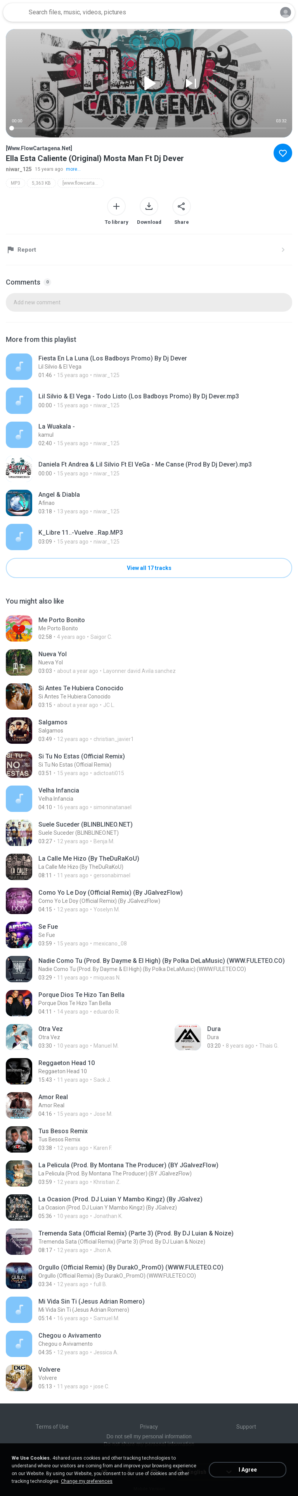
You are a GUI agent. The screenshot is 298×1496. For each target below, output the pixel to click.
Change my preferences (87, 1481)
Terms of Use (52, 1427)
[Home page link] (15, 12)
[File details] (137, 366)
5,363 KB (41, 183)
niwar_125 (19, 169)
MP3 (15, 183)
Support (246, 1427)
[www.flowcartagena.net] (83, 183)
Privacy (149, 1427)
